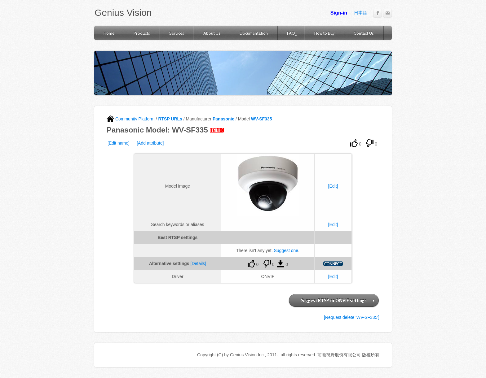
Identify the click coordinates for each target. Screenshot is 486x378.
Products (142, 33)
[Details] (198, 263)
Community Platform (131, 118)
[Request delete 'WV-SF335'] (351, 317)
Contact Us (364, 33)
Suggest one (286, 250)
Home (109, 33)
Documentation (254, 33)
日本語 (360, 12)
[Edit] (333, 186)
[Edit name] (119, 143)
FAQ (291, 33)
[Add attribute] (150, 143)
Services (176, 33)
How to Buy (324, 33)
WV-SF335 (261, 118)
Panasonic (223, 118)
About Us (211, 33)
